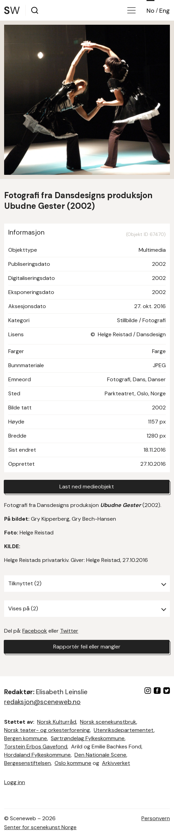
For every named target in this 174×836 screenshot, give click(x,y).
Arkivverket (116, 763)
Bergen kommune (25, 738)
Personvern (155, 818)
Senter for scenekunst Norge (40, 827)
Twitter (69, 630)
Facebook (34, 630)
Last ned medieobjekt (86, 486)
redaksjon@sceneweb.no (42, 702)
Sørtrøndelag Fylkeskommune (88, 738)
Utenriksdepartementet (124, 730)
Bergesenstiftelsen (27, 763)
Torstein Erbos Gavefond (35, 746)
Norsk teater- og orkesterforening (47, 730)
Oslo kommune (73, 763)
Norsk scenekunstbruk (108, 721)
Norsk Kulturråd (56, 721)
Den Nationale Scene (100, 754)
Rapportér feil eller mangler (86, 646)
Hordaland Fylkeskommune (37, 754)
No (150, 11)
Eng (164, 11)
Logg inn (14, 782)
